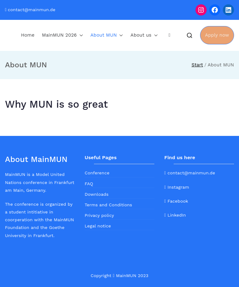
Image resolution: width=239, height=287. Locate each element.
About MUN (107, 35)
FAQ (89, 183)
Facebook (176, 201)
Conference (97, 172)
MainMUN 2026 (62, 35)
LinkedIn (175, 215)
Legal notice (98, 225)
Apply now (217, 35)
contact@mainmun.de (31, 9)
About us (143, 35)
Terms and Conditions (108, 204)
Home (27, 35)
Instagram (176, 187)
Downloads (97, 194)
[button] (80, 35)
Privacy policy (99, 215)
